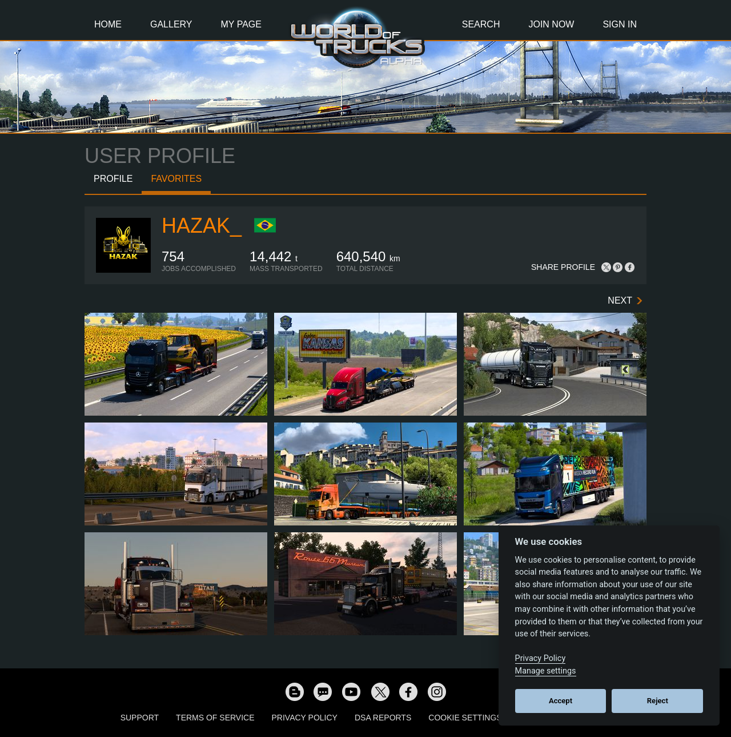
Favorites (176, 179)
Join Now (551, 24)
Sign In (620, 24)
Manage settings (545, 671)
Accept (560, 700)
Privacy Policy (305, 717)
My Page (241, 24)
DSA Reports (383, 717)
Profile (113, 179)
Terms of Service (215, 717)
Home (108, 24)
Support (140, 717)
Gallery (171, 24)
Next (620, 300)
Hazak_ (202, 225)
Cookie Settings (464, 717)
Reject (657, 700)
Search (481, 24)
